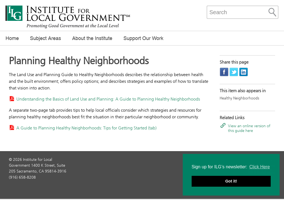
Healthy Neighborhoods (239, 98)
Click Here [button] (259, 166)
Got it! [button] (231, 181)
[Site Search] (272, 12)
